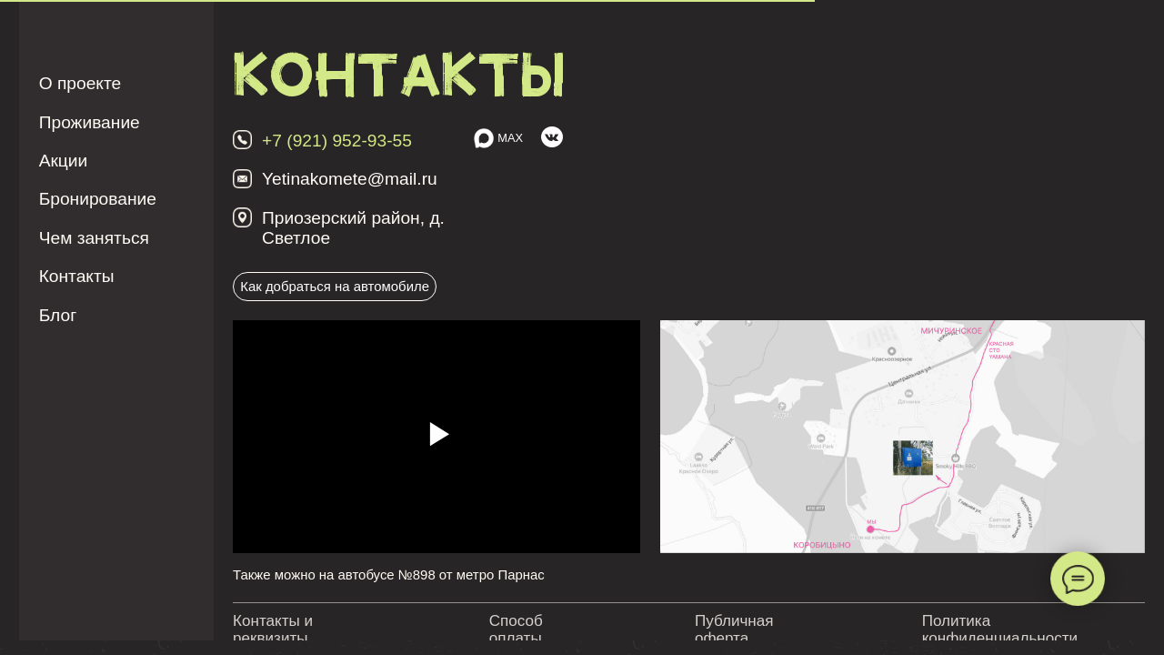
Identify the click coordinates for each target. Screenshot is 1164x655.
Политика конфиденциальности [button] (1000, 629)
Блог (57, 315)
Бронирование (97, 198)
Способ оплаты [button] (516, 629)
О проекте (80, 83)
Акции (63, 160)
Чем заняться (94, 237)
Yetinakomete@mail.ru (349, 178)
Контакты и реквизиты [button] (273, 629)
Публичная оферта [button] (734, 629)
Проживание (89, 122)
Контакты (77, 276)
